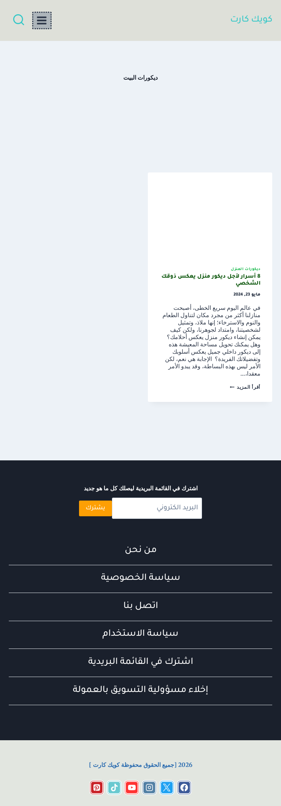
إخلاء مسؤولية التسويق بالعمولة (140, 691)
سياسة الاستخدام (140, 634)
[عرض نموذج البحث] (19, 20)
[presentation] (210, 213)
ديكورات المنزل (246, 269)
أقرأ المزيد (245, 387)
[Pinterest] (97, 787)
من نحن (141, 551)
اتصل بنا (140, 607)
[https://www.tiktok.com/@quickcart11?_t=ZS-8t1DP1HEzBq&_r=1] (114, 787)
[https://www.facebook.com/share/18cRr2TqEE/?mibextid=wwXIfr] (184, 787)
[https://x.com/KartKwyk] (167, 787)
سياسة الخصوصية (140, 578)
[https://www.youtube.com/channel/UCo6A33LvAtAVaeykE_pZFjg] (131, 787)
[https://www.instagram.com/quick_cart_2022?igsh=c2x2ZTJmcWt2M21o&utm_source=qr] (149, 787)
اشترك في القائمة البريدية (140, 663)
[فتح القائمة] (42, 20)
